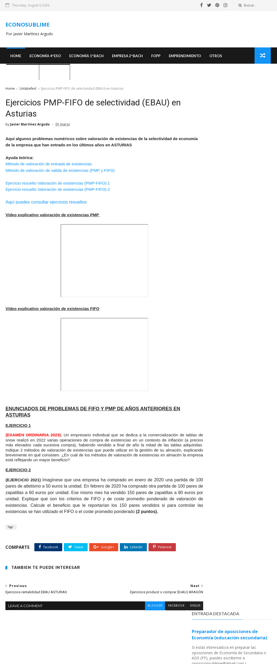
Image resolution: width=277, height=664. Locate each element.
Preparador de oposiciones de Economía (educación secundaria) (229, 112)
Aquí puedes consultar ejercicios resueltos (46, 206)
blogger (135, 628)
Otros (215, 57)
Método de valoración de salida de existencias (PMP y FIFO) (59, 174)
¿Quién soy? (53, 73)
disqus (175, 628)
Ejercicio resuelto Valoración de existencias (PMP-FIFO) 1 (57, 187)
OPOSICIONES (21, 73)
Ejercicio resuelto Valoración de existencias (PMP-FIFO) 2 (57, 193)
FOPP (155, 57)
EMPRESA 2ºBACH (126, 57)
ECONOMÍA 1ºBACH (85, 57)
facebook (156, 628)
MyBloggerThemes (196, 657)
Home (14, 57)
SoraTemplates (165, 657)
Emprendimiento (184, 57)
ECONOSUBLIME (27, 25)
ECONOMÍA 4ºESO (44, 57)
